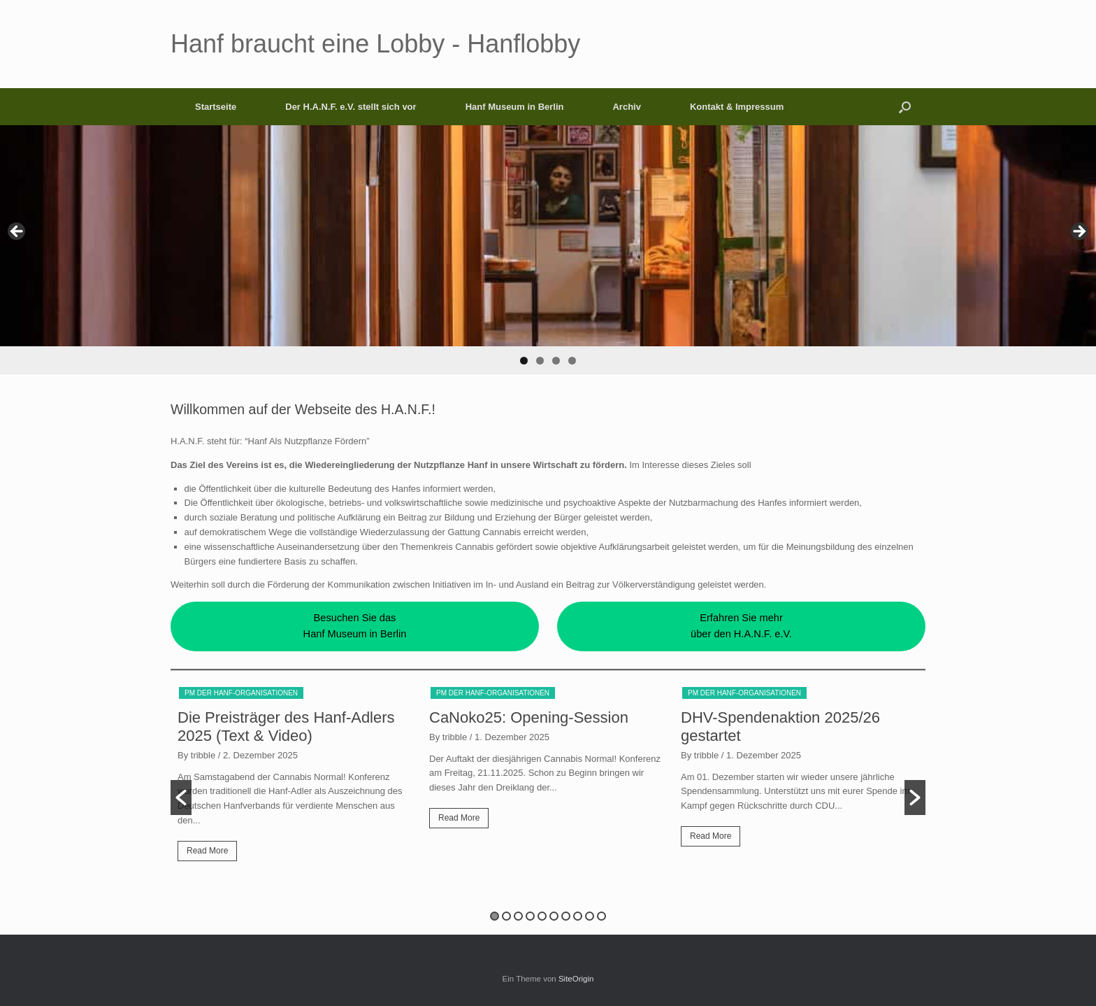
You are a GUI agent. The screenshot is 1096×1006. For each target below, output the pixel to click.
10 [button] (601, 916)
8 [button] (577, 916)
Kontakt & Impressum (737, 106)
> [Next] (1078, 232)
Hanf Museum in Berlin (515, 106)
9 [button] (589, 916)
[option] (296, 779)
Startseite (215, 106)
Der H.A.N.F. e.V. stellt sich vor (350, 106)
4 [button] (530, 916)
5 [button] (542, 916)
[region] (548, 249)
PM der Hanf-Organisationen (241, 693)
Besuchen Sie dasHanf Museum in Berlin (355, 625)
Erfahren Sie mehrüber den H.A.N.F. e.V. (741, 625)
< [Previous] (17, 232)
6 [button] (553, 916)
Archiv (626, 106)
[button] (904, 106)
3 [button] (518, 916)
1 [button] (494, 916)
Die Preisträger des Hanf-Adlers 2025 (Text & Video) (286, 726)
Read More (207, 851)
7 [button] (565, 916)
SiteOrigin (576, 979)
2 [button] (506, 916)
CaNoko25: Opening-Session (528, 717)
